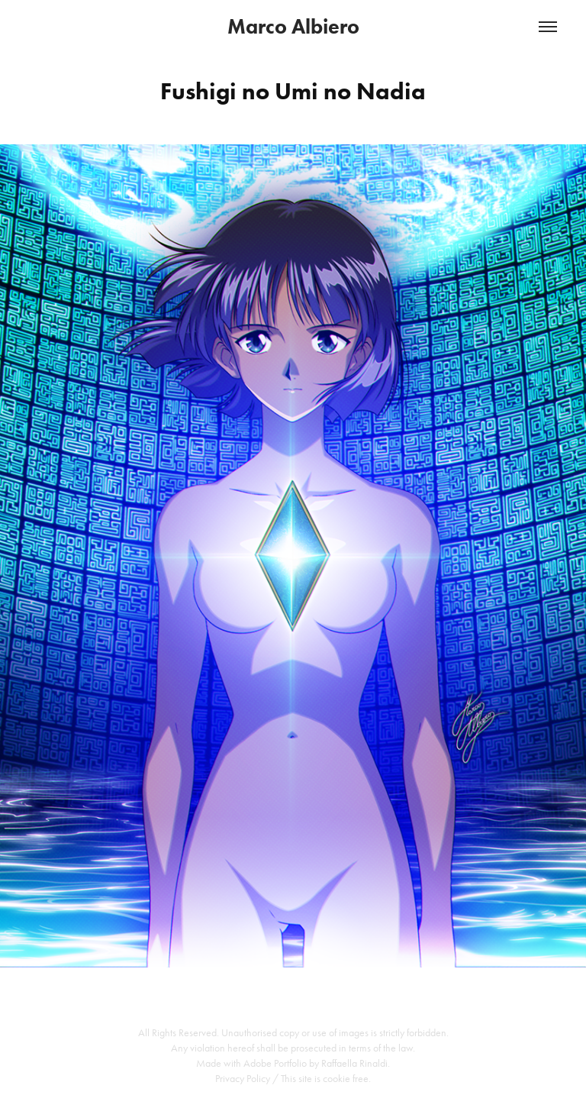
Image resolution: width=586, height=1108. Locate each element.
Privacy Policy (242, 1078)
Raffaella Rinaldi (354, 1063)
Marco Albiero (293, 26)
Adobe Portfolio (275, 1063)
